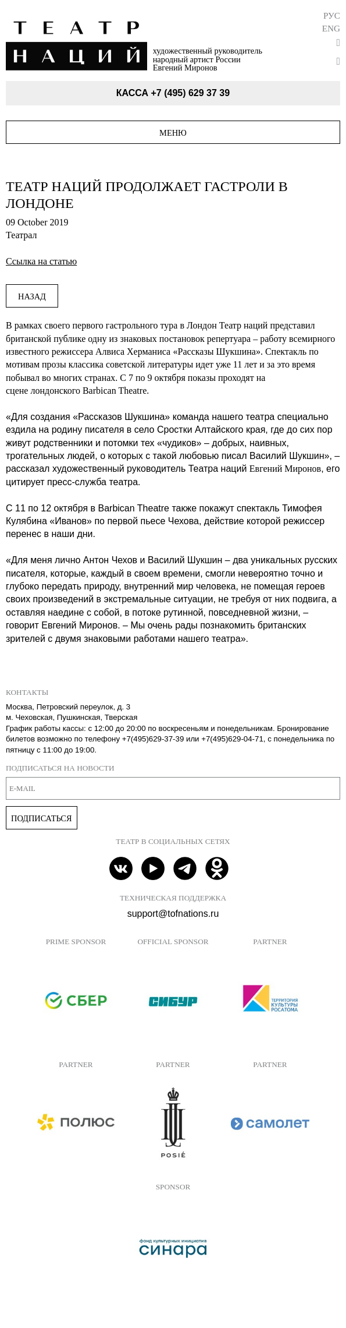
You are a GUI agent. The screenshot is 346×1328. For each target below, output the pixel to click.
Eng (331, 28)
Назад (32, 296)
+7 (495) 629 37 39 (190, 93)
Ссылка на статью (41, 261)
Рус (331, 15)
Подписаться (41, 818)
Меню (173, 132)
